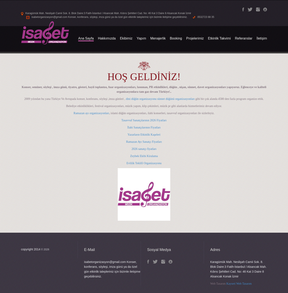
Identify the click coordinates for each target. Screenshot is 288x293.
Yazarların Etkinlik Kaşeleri (144, 134)
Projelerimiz (195, 38)
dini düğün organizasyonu (141, 98)
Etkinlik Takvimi (219, 38)
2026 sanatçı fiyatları (144, 148)
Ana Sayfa (86, 38)
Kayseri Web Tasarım (239, 283)
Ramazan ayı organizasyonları (91, 113)
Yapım (141, 38)
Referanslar (243, 38)
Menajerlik (158, 38)
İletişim (261, 38)
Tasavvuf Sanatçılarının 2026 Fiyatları (144, 120)
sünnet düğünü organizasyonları (176, 98)
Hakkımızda (107, 38)
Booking (176, 38)
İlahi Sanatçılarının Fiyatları (144, 127)
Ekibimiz (126, 38)
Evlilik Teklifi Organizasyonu (144, 163)
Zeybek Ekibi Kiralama (144, 156)
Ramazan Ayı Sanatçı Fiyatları (144, 141)
